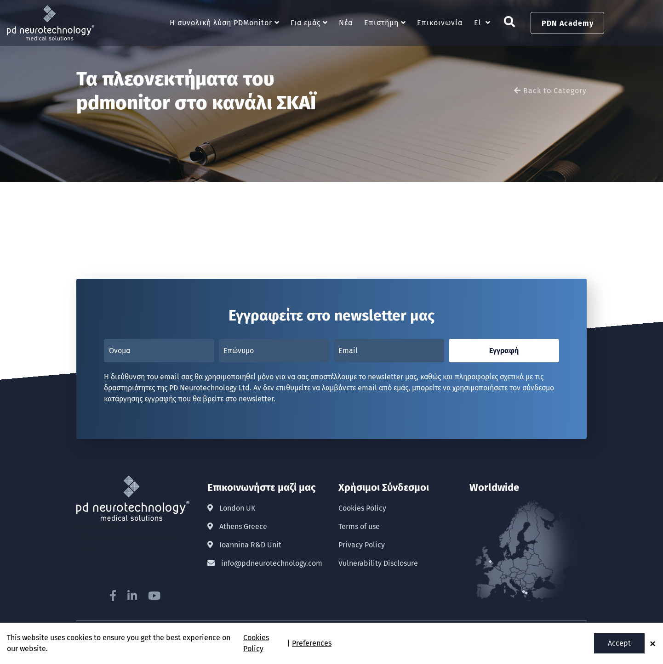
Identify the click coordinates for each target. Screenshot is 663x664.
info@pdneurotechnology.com (264, 563)
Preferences (312, 643)
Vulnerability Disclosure (378, 563)
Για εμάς (305, 23)
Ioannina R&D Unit (244, 544)
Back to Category (550, 91)
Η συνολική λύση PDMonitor (221, 23)
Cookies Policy (362, 508)
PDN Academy (568, 23)
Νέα (346, 23)
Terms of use (359, 526)
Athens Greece (237, 526)
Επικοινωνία (440, 23)
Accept (619, 643)
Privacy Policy (361, 544)
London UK (231, 508)
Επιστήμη (381, 23)
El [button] (477, 23)
